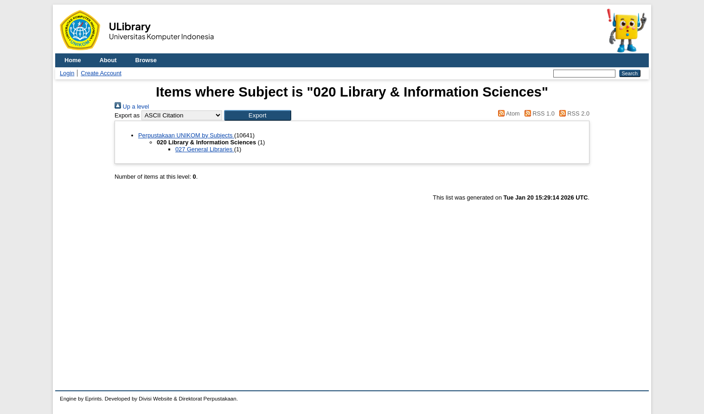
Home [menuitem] (72, 60)
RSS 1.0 (538, 113)
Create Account (101, 73)
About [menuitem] (108, 60)
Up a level (132, 106)
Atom (507, 113)
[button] (257, 115)
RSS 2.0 (572, 113)
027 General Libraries (204, 149)
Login (67, 73)
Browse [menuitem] (146, 60)
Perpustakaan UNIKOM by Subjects (186, 135)
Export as (127, 115)
